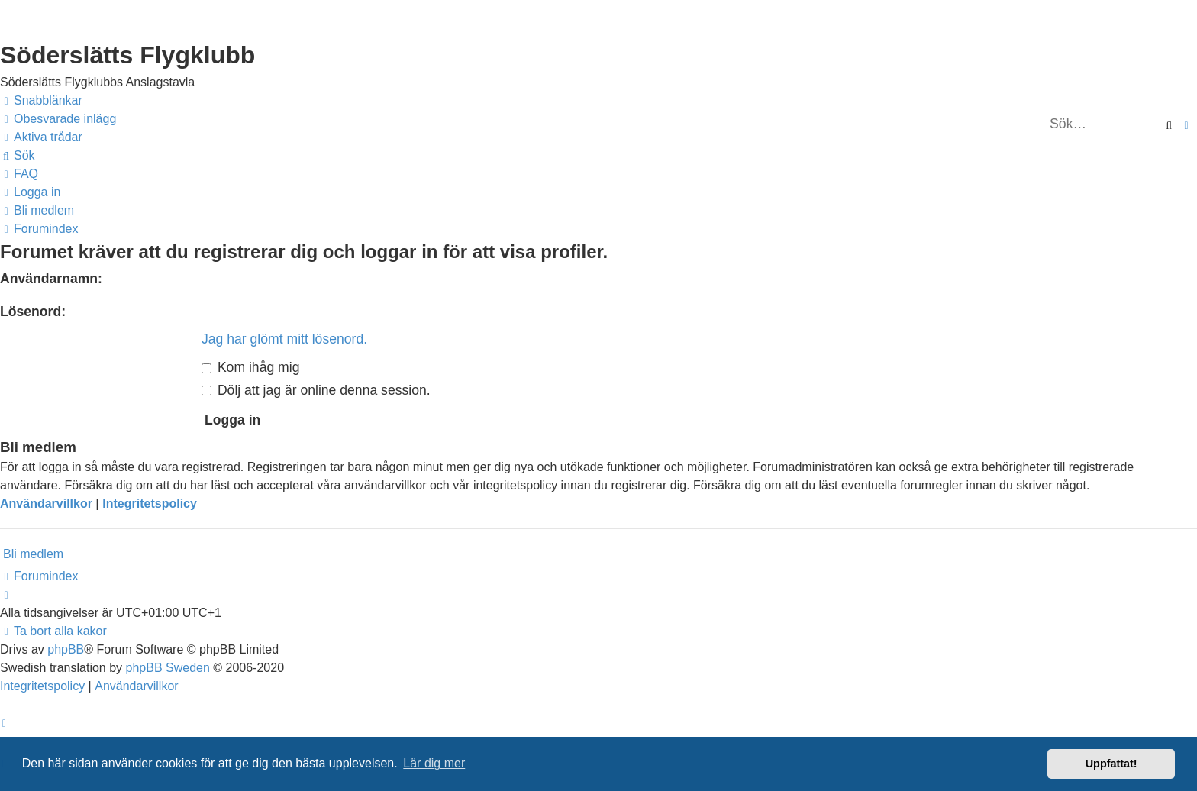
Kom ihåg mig (250, 367)
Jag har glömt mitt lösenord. (284, 339)
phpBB (65, 649)
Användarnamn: (51, 278)
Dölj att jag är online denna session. (316, 390)
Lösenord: (33, 311)
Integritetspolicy (149, 503)
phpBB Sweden (168, 667)
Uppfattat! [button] (1111, 763)
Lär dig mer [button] (434, 763)
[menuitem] (58, 119)
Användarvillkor (46, 503)
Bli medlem (33, 553)
